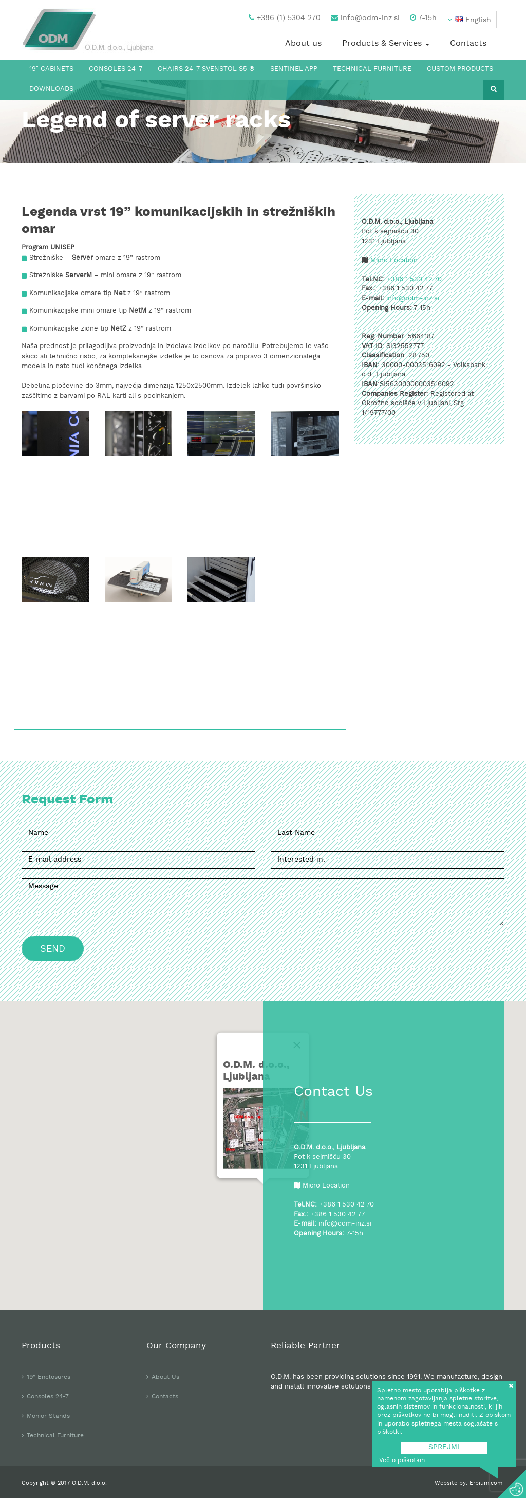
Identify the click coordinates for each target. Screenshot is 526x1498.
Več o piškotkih (402, 1460)
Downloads (51, 89)
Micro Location (394, 260)
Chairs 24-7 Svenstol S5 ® (206, 69)
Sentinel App (293, 69)
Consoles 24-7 (115, 69)
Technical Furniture (372, 69)
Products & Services (385, 43)
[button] (469, 19)
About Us (165, 1377)
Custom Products (460, 69)
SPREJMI (443, 1447)
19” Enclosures (48, 1377)
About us (303, 43)
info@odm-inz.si (365, 18)
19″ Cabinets (51, 69)
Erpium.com (486, 1483)
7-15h (423, 18)
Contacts (468, 43)
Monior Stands (48, 1416)
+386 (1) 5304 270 (285, 18)
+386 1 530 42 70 (414, 279)
